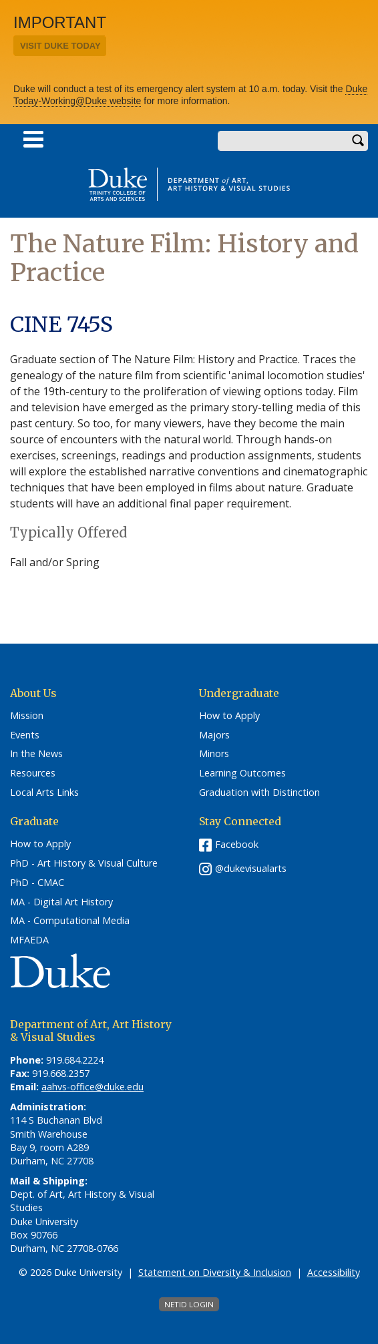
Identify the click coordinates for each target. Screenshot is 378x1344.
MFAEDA (29, 940)
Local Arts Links (44, 793)
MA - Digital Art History (61, 902)
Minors (214, 754)
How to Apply (229, 716)
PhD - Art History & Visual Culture (84, 863)
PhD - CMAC (37, 883)
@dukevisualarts (251, 868)
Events (24, 735)
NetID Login (189, 1304)
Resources (32, 773)
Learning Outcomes (242, 773)
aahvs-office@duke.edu (92, 1086)
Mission (26, 716)
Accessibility (333, 1272)
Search (358, 141)
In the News (36, 754)
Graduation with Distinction (259, 793)
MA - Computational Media (70, 921)
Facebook (236, 844)
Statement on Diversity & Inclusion (214, 1272)
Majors (214, 735)
